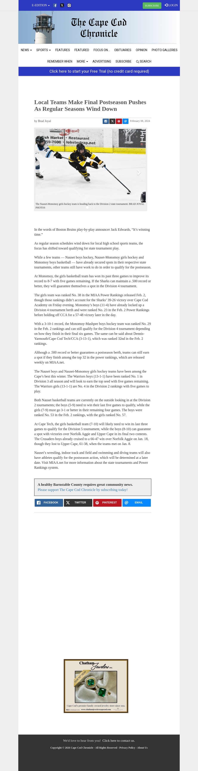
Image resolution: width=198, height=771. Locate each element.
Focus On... (102, 50)
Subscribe (123, 61)
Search (143, 61)
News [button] (26, 50)
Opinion (141, 50)
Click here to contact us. (118, 740)
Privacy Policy (127, 747)
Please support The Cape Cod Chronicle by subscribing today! (83, 490)
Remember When (59, 61)
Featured (81, 50)
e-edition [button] (41, 5)
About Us (142, 747)
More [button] (82, 61)
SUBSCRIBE (152, 5)
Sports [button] (43, 50)
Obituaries (122, 50)
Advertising (102, 61)
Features (62, 50)
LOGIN (171, 5)
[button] (42, 172)
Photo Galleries (165, 50)
